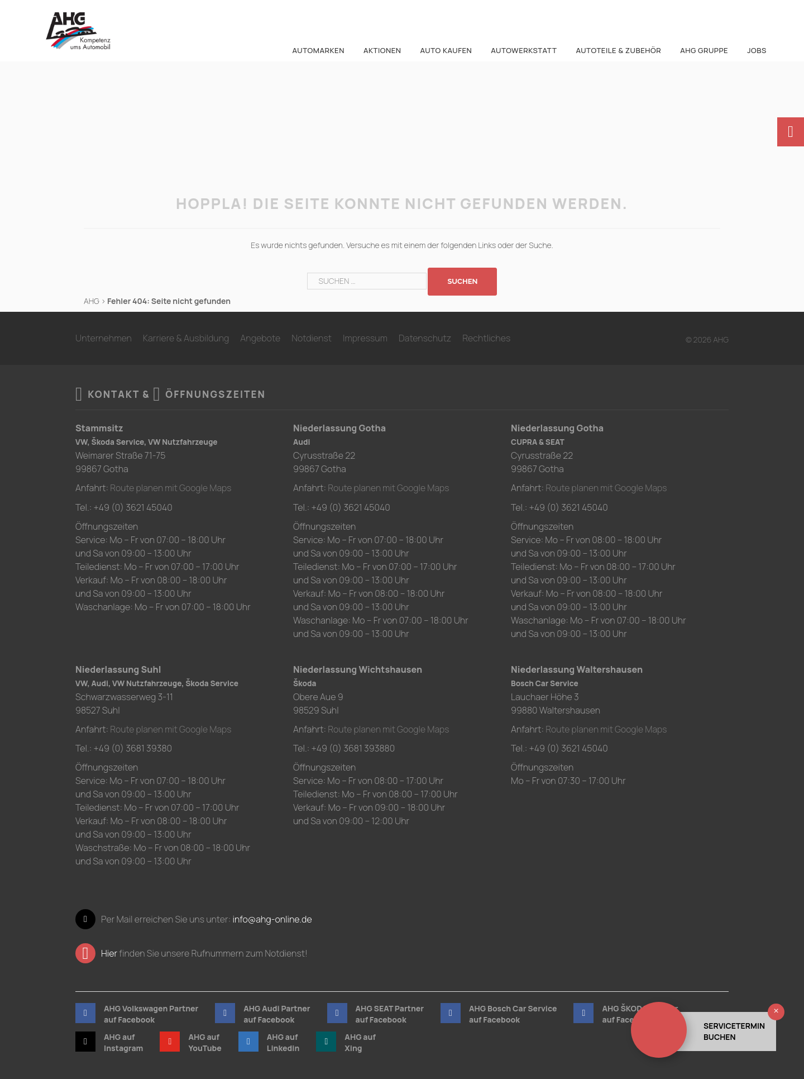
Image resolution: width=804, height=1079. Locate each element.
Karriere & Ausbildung (186, 338)
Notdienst (311, 338)
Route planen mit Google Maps (171, 488)
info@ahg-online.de (272, 918)
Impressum (365, 338)
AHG (91, 301)
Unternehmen (103, 338)
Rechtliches (486, 338)
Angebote (260, 338)
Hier (109, 953)
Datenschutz (425, 338)
